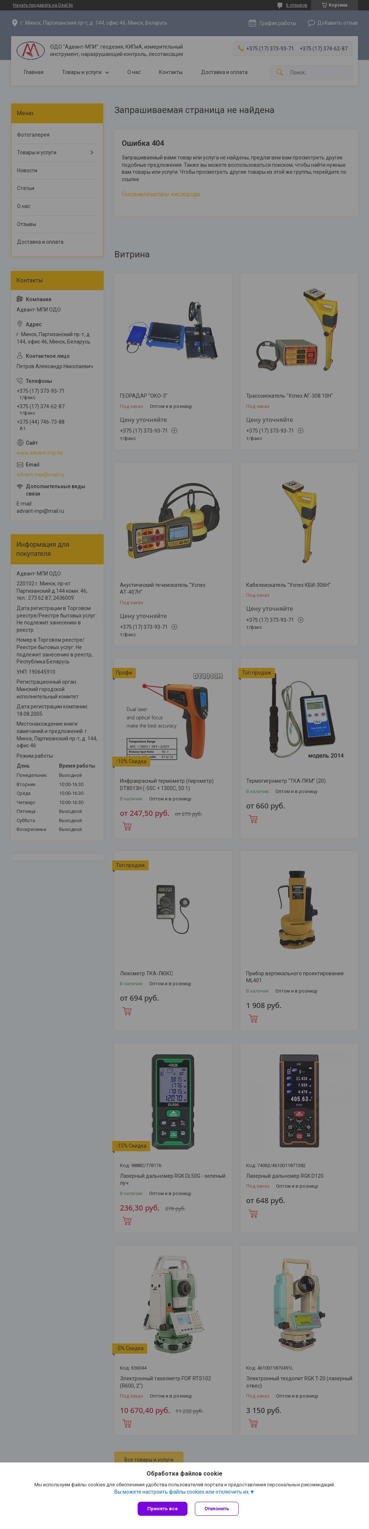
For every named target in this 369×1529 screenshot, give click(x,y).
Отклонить (216, 1508)
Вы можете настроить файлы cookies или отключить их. (182, 1492)
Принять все (162, 1508)
